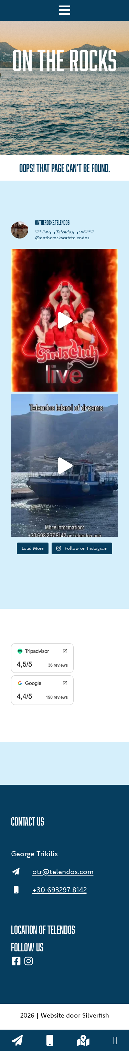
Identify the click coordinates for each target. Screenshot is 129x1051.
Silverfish (95, 1015)
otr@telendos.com (63, 871)
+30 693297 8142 (59, 889)
